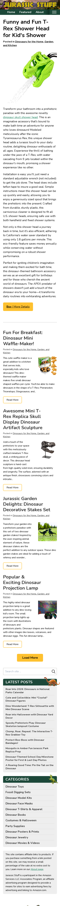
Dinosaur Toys (15, 786)
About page (37, 869)
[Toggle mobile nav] (54, 12)
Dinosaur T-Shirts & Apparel (24, 809)
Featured (25, 12)
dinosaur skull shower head (20, 117)
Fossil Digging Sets (18, 792)
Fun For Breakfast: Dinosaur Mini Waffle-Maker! (23, 338)
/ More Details (18, 307)
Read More (12, 400)
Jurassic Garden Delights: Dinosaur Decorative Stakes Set (26, 504)
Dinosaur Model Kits (19, 798)
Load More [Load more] (30, 658)
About (40, 12)
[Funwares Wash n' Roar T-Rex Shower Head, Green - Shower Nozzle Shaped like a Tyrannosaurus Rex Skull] (30, 76)
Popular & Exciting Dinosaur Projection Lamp (22, 582)
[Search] (53, 671)
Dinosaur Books (16, 815)
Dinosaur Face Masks (19, 803)
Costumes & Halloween (21, 820)
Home (11, 12)
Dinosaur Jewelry (17, 837)
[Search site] (26, 671)
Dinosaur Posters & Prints (22, 832)
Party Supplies (15, 826)
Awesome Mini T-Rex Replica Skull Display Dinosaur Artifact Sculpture (22, 419)
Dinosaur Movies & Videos (23, 843)
